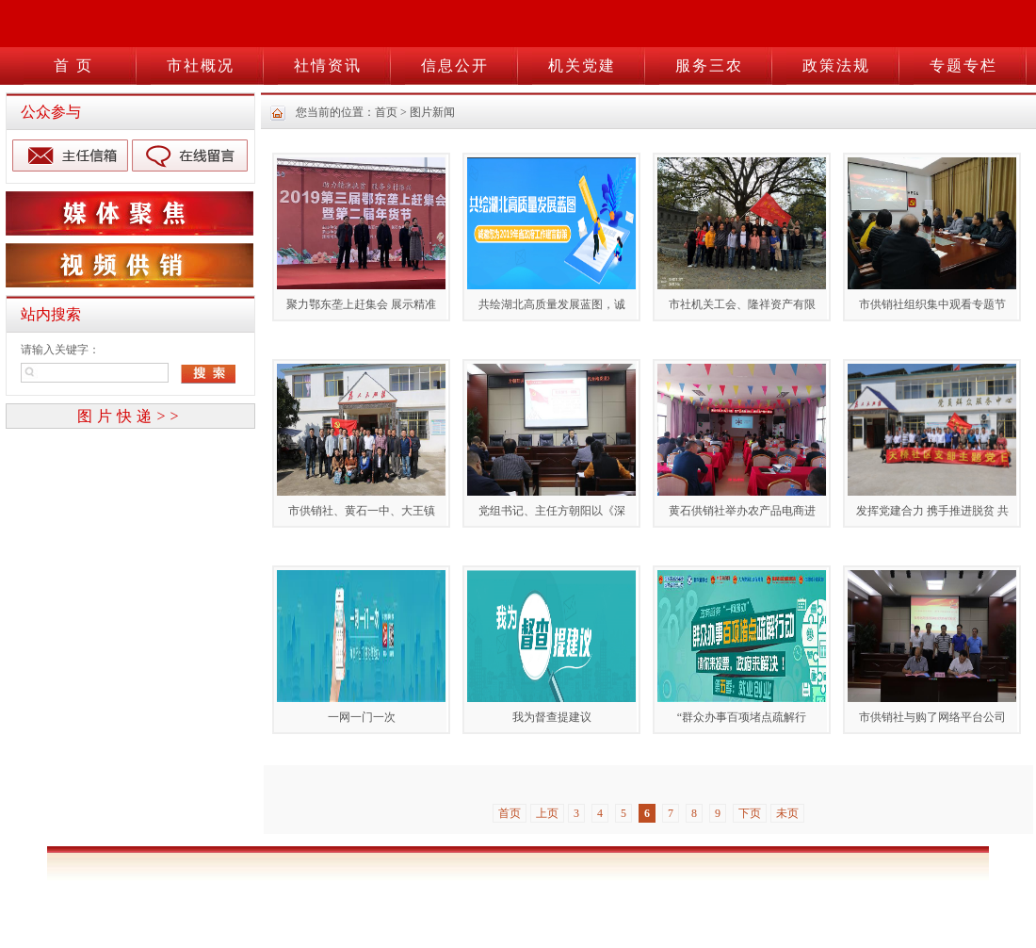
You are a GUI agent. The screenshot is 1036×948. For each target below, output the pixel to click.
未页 (787, 813)
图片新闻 (432, 112)
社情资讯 (328, 65)
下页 (749, 813)
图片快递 (130, 416)
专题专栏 (963, 65)
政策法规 (836, 65)
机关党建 (582, 65)
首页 (386, 112)
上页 (547, 813)
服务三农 (709, 65)
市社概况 (201, 65)
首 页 (73, 65)
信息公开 (455, 65)
